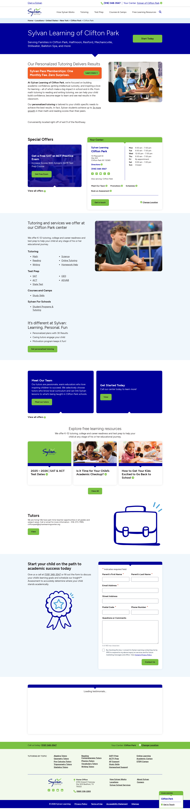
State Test (38, 284)
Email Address (110, 586)
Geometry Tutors (61, 759)
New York (64, 21)
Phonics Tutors (87, 761)
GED (63, 276)
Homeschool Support (118, 767)
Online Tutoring (69, 260)
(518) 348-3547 (99, 169)
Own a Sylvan (35, 3)
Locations (39, 21)
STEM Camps (142, 762)
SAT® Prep (114, 756)
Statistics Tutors (61, 767)
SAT (35, 276)
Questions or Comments (114, 618)
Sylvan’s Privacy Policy (143, 655)
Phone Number (139, 607)
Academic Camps (144, 759)
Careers (140, 782)
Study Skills (38, 295)
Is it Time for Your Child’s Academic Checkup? (92, 472)
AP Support (114, 762)
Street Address (109, 596)
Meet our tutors (42, 402)
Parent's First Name (113, 574)
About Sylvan (143, 779)
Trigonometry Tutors (63, 765)
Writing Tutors (87, 767)
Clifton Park (76, 21)
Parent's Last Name (142, 574)
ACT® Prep (114, 759)
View (106, 397)
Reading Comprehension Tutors (91, 757)
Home (30, 21)
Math (35, 256)
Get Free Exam (41, 174)
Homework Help (69, 264)
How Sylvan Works (118, 779)
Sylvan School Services (120, 785)
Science (65, 256)
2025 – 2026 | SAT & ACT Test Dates (48, 472)
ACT (35, 280)
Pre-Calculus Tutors (62, 762)
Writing (36, 264)
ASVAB (65, 280)
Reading (37, 260)
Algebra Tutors (60, 756)
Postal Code (109, 607)
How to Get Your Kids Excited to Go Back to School (136, 474)
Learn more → (92, 73)
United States (52, 21)
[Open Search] (160, 12)
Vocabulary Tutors (89, 764)
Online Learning (144, 756)
